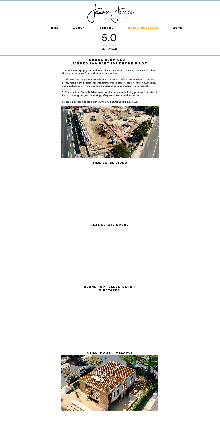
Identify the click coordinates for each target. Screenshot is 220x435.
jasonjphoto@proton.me (91, 101)
